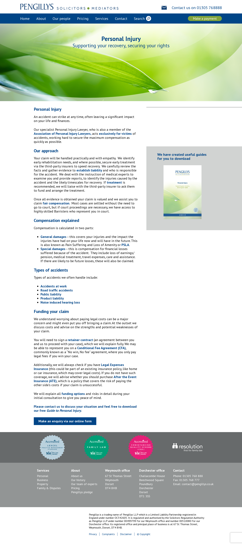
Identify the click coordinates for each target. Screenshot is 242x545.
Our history (78, 480)
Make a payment (205, 18)
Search (139, 18)
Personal (42, 476)
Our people (61, 18)
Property (42, 484)
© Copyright (143, 534)
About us (77, 476)
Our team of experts (84, 484)
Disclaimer (126, 534)
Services (101, 18)
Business (42, 480)
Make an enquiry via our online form (65, 421)
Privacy (93, 534)
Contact (121, 18)
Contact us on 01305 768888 (197, 8)
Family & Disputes (49, 488)
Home (25, 18)
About (41, 18)
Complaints (108, 534)
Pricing (83, 18)
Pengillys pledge (82, 492)
